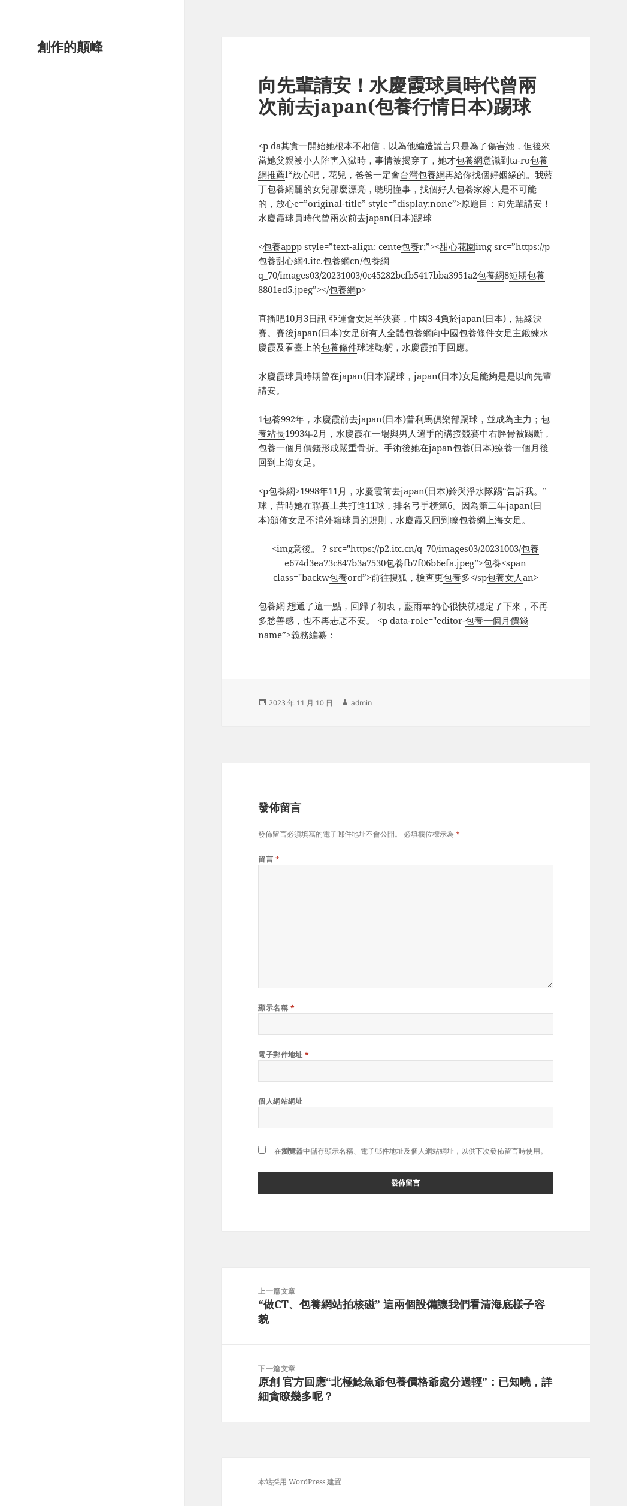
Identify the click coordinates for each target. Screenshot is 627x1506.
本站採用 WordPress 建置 (299, 1482)
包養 (465, 189)
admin (361, 703)
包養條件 (477, 333)
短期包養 (527, 275)
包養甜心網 (280, 261)
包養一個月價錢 (289, 448)
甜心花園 (457, 246)
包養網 (469, 160)
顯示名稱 (276, 1008)
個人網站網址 (280, 1101)
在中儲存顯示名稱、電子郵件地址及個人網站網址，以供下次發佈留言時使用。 (410, 1151)
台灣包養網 (422, 174)
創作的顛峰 (70, 46)
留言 (269, 859)
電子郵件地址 (284, 1054)
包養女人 (505, 577)
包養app (279, 246)
